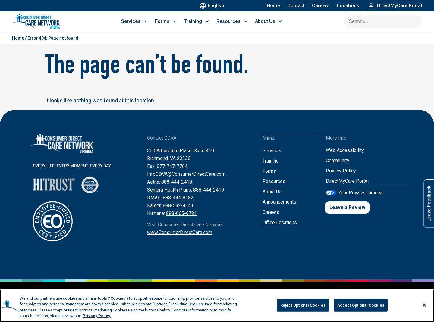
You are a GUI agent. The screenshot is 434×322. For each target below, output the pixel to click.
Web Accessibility (345, 156)
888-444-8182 (178, 204)
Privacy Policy (341, 177)
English (212, 5)
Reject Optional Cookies (303, 305)
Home (273, 5)
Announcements (279, 208)
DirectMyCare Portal (347, 187)
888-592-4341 (178, 211)
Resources (274, 187)
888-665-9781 (181, 219)
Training (271, 166)
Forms (269, 177)
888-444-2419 (208, 196)
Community (337, 166)
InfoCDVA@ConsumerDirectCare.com (186, 180)
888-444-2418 (176, 188)
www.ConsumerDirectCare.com (179, 238)
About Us (272, 197)
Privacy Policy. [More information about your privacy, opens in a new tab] (97, 316)
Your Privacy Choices (360, 198)
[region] (217, 305)
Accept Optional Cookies (360, 305)
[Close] (424, 305)
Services (272, 156)
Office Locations (280, 228)
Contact (296, 5)
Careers (321, 5)
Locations (348, 5)
